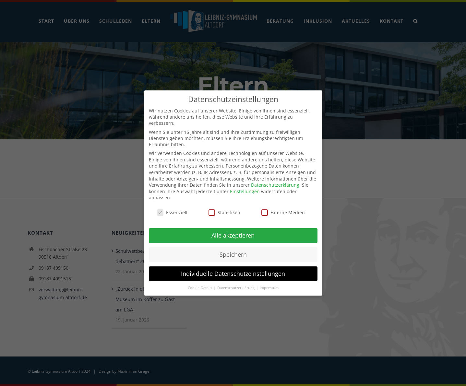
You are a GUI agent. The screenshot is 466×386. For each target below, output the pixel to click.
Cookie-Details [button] (200, 285)
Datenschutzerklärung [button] (236, 285)
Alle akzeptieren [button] (233, 233)
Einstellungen (245, 189)
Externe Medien (283, 210)
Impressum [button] (269, 285)
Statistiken (224, 210)
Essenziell (172, 210)
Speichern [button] (233, 252)
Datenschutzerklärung (275, 183)
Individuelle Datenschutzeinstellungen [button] (233, 271)
